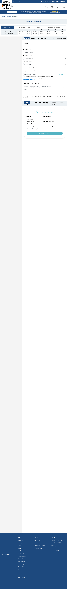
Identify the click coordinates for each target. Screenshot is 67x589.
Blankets (9, 16)
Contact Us (21, 553)
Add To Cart (45, 133)
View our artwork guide (29, 79)
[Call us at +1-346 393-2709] (58, 7)
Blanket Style (27, 56)
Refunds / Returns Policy (40, 543)
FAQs (19, 545)
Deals (19, 548)
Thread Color (27, 62)
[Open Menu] (64, 7)
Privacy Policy (38, 540)
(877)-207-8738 (58, 540)
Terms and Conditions (40, 545)
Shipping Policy (38, 548)
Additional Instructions (31, 83)
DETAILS (63, 1)
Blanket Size (27, 49)
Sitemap (20, 572)
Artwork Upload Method (31, 68)
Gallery (20, 543)
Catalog (20, 569)
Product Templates (23, 559)
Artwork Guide (21, 577)
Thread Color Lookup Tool (24, 566)
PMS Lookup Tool (22, 564)
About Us (20, 540)
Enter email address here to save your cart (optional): (40, 126)
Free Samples (21, 561)
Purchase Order (22, 556)
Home (3, 16)
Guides (20, 551)
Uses (19, 574)
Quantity (26, 43)
